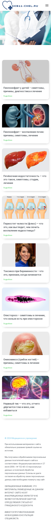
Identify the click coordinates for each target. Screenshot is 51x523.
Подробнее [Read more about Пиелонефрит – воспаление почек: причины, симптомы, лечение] (7, 140)
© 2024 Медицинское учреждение (21, 438)
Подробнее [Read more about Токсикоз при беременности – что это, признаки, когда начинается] (7, 279)
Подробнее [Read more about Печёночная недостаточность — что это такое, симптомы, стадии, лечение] (7, 188)
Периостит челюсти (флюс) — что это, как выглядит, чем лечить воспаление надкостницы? (23, 227)
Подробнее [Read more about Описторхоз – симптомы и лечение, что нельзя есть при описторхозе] (7, 324)
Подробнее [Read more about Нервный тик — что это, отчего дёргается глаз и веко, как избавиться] (7, 415)
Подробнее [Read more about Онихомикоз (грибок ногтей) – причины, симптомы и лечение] (7, 368)
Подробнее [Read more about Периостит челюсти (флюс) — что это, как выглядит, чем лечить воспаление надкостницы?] (7, 235)
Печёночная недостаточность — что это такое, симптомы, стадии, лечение (24, 179)
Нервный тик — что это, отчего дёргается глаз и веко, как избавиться (21, 407)
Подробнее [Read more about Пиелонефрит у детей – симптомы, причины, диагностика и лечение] (7, 96)
